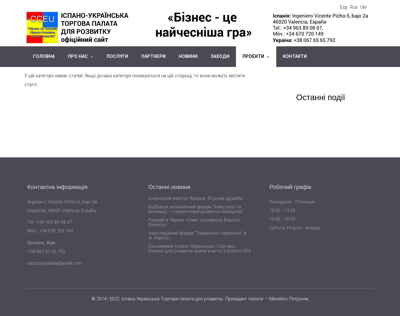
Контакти (295, 56)
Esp (344, 7)
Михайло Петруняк (288, 299)
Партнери (153, 56)
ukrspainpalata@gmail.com (55, 263)
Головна (44, 56)
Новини (188, 56)
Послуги (117, 56)
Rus (354, 7)
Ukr (363, 7)
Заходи (220, 56)
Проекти (253, 56)
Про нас (78, 56)
